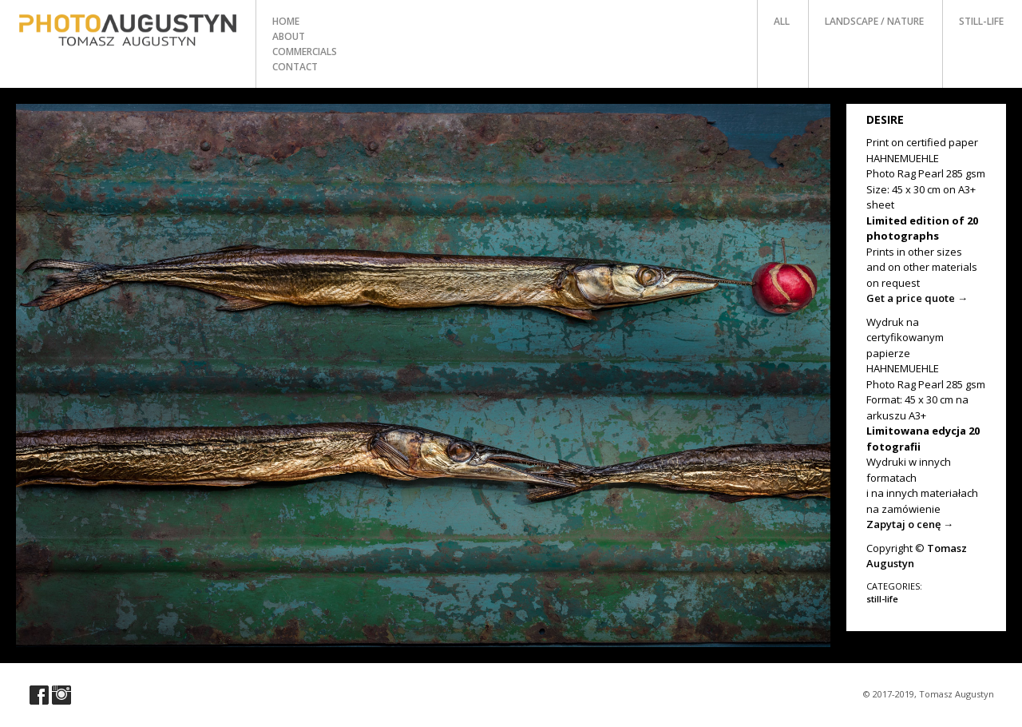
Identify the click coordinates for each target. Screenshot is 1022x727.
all (782, 21)
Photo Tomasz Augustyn (128, 30)
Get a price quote (917, 298)
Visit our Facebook (39, 695)
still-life (981, 21)
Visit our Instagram (61, 695)
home (285, 21)
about (288, 36)
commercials (304, 51)
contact (295, 66)
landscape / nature (874, 21)
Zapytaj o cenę (909, 524)
